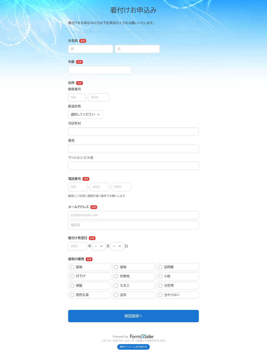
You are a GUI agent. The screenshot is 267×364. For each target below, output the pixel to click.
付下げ (77, 276)
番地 (71, 140)
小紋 (164, 276)
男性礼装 (79, 295)
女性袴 (166, 285)
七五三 (122, 285)
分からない (169, 295)
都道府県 (74, 106)
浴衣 (120, 295)
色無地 (122, 276)
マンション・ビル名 (80, 157)
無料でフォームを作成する (133, 347)
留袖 (120, 267)
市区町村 (74, 123)
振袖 (76, 267)
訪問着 (166, 267)
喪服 (76, 285)
